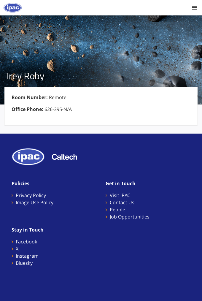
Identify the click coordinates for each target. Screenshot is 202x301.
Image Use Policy (34, 202)
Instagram (27, 256)
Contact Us (122, 202)
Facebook (26, 241)
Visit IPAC (120, 195)
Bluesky (24, 263)
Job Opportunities (129, 216)
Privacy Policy (31, 195)
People (117, 209)
